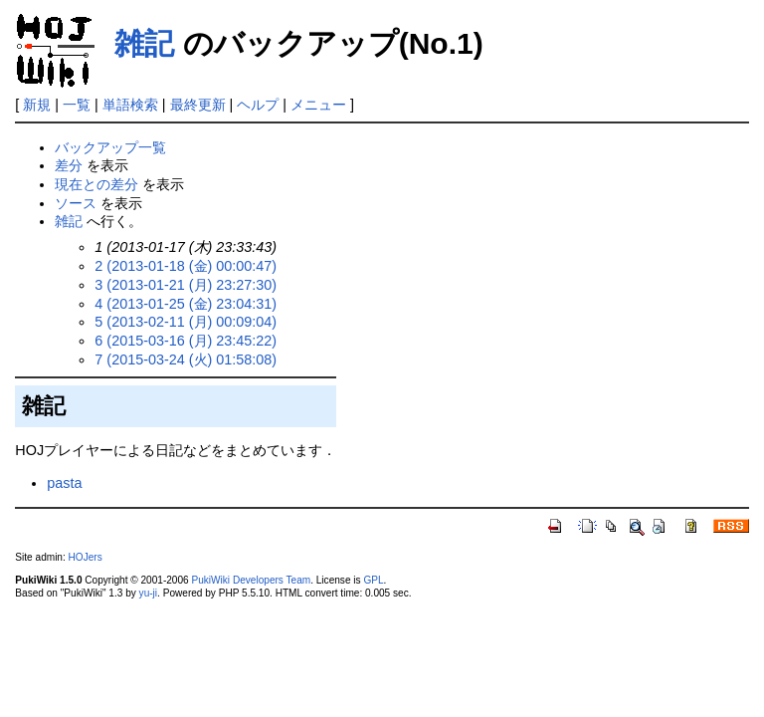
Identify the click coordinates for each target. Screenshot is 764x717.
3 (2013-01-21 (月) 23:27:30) (186, 285)
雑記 (144, 43)
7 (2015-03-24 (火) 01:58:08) (186, 359)
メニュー (318, 105)
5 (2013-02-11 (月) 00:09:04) (186, 322)
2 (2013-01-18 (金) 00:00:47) (186, 266)
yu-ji (148, 593)
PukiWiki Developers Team (250, 580)
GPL (373, 580)
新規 (37, 105)
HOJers (85, 557)
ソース (75, 203)
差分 (69, 165)
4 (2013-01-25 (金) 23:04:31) (186, 304)
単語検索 (130, 105)
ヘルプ (258, 105)
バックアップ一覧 (110, 147)
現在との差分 (96, 184)
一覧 (77, 105)
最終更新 (198, 105)
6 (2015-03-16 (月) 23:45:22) (186, 341)
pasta (64, 483)
